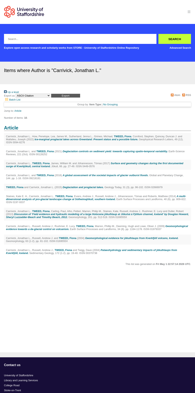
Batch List (12, 99)
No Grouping (110, 104)
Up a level (11, 92)
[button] (65, 96)
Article (18, 110)
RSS (186, 95)
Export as (9, 95)
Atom (175, 95)
